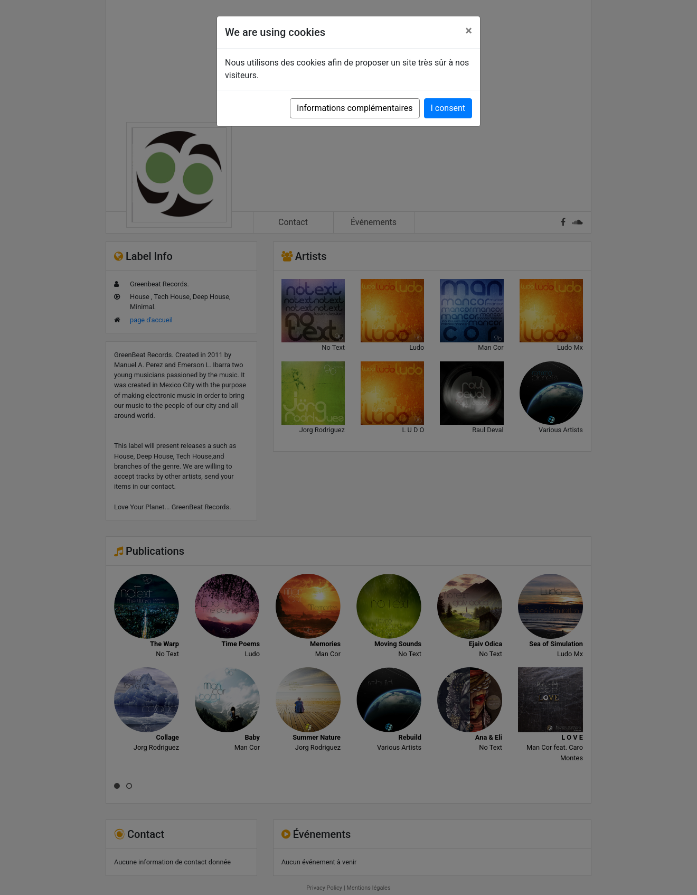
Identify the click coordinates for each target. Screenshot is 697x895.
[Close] (468, 30)
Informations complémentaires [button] (354, 108)
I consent (448, 108)
